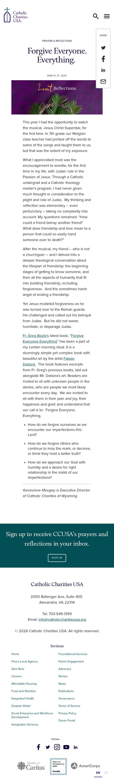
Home (15, 654)
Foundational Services (72, 654)
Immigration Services (24, 724)
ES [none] (106, 773)
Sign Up (57, 557)
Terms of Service (69, 706)
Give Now (17, 669)
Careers (16, 676)
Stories (63, 676)
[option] (106, 773)
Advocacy (64, 669)
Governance (66, 698)
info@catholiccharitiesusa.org (62, 619)
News (62, 684)
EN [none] (98, 773)
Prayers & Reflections (57, 41)
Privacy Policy (67, 713)
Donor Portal (66, 720)
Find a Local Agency (24, 661)
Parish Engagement (71, 661)
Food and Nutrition (23, 691)
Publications (66, 691)
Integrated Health (22, 698)
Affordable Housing (24, 684)
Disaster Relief (20, 706)
